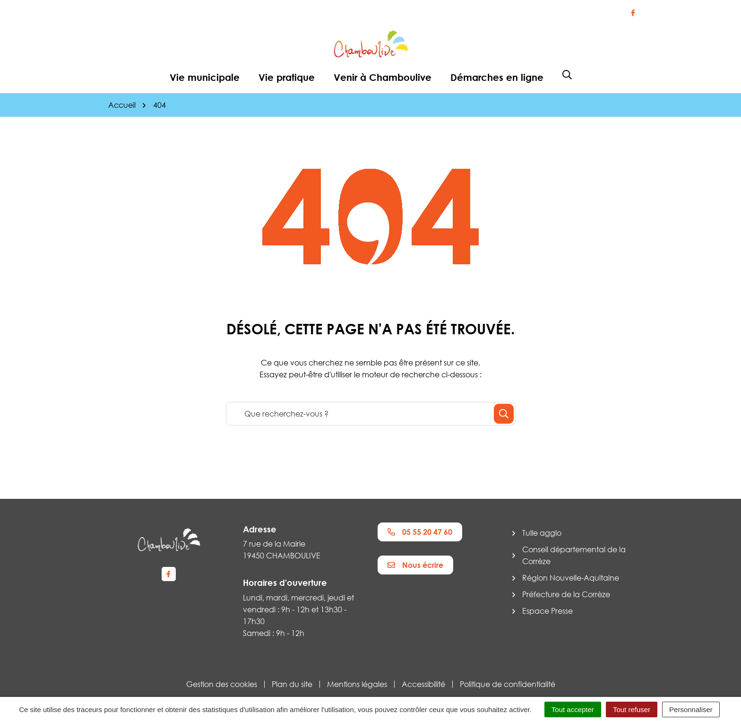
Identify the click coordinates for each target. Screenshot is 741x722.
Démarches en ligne (496, 77)
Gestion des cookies (221, 684)
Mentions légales (357, 684)
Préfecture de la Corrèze (566, 594)
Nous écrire (415, 565)
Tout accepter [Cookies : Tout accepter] (572, 709)
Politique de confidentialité (507, 684)
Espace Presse (547, 611)
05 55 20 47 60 (420, 532)
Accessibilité (423, 684)
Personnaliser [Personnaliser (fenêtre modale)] (691, 709)
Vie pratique (286, 77)
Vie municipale (205, 77)
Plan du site (292, 684)
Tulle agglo (541, 533)
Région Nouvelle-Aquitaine (570, 578)
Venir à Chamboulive (382, 77)
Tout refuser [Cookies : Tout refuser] (631, 709)
